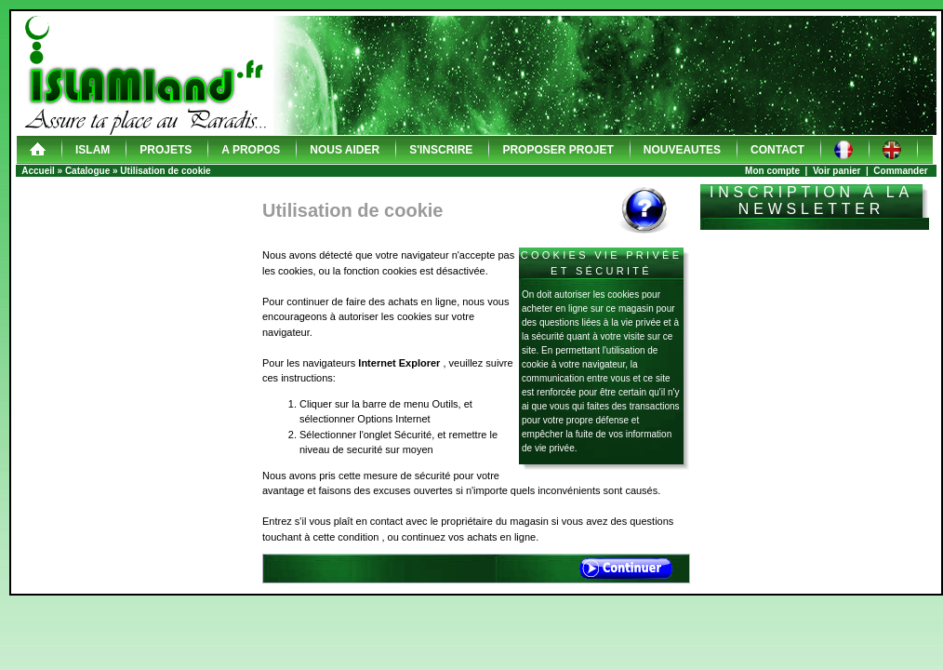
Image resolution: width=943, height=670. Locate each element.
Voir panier (837, 171)
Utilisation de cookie (165, 171)
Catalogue (87, 171)
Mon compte (772, 171)
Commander (900, 171)
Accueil (38, 171)
